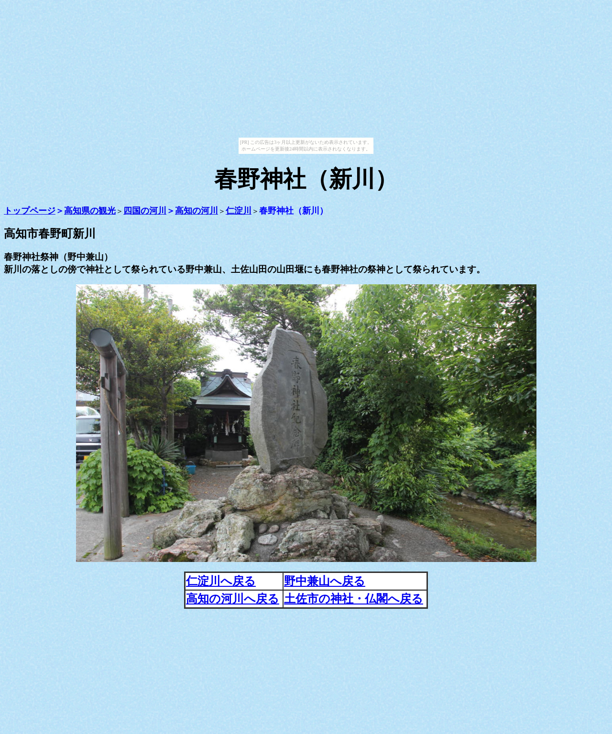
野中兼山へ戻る (324, 581)
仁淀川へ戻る (221, 581)
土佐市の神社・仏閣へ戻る (353, 599)
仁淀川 (238, 211)
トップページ (29, 211)
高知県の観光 (90, 211)
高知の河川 (196, 211)
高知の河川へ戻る (232, 599)
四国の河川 (144, 211)
